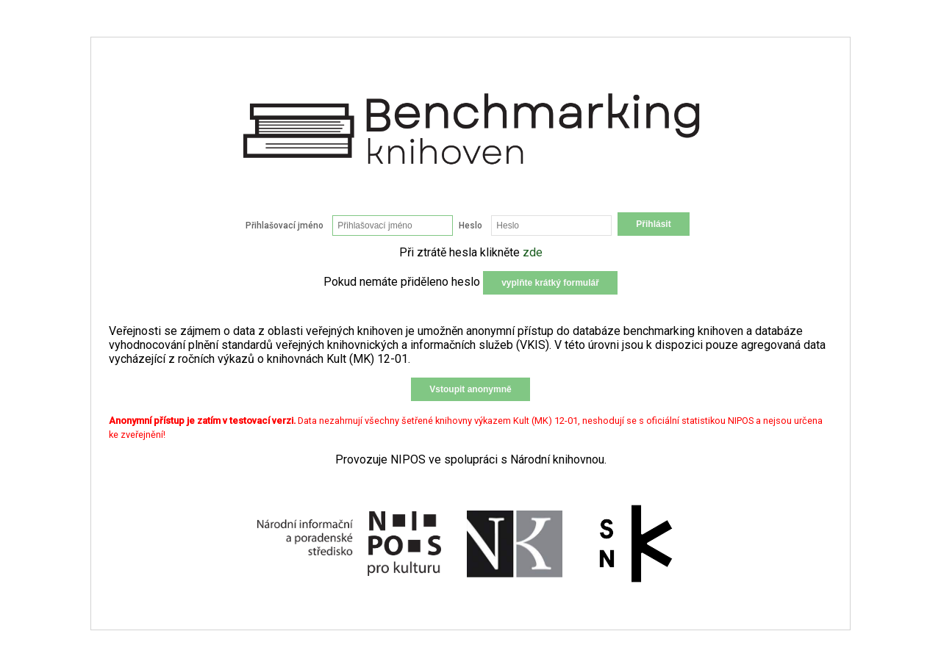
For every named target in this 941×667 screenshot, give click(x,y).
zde (533, 252)
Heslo (470, 225)
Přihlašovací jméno (284, 225)
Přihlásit (653, 224)
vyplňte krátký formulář (550, 283)
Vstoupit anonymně (470, 389)
